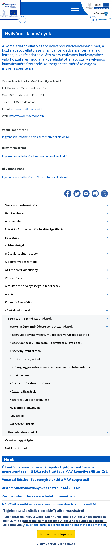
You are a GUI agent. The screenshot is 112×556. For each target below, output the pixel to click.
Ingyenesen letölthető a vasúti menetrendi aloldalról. (36, 137)
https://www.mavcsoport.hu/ (27, 116)
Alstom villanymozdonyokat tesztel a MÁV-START (42, 488)
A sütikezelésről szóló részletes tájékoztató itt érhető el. (65, 528)
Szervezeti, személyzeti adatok (30, 318)
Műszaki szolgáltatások (21, 253)
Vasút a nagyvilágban (20, 440)
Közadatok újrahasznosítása (30, 383)
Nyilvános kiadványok (25, 407)
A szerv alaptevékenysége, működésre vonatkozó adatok (49, 335)
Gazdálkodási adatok (23, 432)
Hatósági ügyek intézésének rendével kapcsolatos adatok (50, 367)
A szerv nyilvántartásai (26, 351)
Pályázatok (17, 416)
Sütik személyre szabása (57, 548)
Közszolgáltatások (23, 391)
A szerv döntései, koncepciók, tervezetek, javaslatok (46, 343)
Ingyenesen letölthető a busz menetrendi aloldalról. (35, 156)
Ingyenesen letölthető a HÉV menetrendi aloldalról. (35, 177)
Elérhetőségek (15, 245)
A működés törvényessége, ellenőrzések (32, 286)
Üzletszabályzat (16, 213)
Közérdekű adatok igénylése (29, 400)
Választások (13, 278)
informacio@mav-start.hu (27, 109)
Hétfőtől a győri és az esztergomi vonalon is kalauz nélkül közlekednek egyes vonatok (49, 506)
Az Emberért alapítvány (21, 270)
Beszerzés (12, 237)
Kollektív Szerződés (18, 302)
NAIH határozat (16, 448)
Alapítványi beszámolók (21, 262)
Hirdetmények (19, 375)
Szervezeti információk (21, 205)
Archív (9, 294)
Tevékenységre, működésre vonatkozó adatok (40, 326)
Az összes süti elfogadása (56, 537)
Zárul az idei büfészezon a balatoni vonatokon (39, 496)
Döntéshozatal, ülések (25, 359)
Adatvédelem (14, 221)
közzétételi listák (22, 424)
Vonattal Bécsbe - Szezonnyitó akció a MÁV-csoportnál (45, 479)
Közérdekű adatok (18, 310)
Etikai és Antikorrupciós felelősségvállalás (34, 229)
